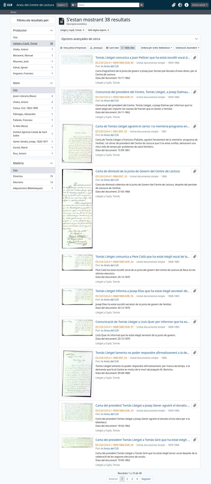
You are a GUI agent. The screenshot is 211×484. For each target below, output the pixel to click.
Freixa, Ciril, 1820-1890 (33, 108)
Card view (112, 47)
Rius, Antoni (33, 154)
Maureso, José (33, 62)
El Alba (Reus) (33, 126)
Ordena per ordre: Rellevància (155, 47)
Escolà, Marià (33, 148)
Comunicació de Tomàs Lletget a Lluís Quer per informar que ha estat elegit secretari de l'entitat (143, 322)
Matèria (18, 163)
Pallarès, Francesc (33, 120)
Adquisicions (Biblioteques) (33, 188)
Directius (33, 176)
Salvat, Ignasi (33, 68)
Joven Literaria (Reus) (33, 96)
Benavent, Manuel (33, 56)
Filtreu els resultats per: (33, 20)
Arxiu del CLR (111, 66)
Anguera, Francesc (33, 74)
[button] (173, 5)
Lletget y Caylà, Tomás (33, 44)
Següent (146, 478)
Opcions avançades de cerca (80, 39)
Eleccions (33, 182)
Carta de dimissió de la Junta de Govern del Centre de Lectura (138, 171)
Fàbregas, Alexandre (33, 114)
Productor (20, 30)
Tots (15, 37)
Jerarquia (96, 47)
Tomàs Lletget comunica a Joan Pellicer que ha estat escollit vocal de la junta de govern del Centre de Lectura (143, 57)
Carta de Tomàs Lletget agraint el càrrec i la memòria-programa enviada (143, 126)
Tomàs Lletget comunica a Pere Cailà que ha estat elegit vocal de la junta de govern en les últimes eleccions (143, 256)
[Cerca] (108, 5)
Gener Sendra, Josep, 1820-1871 (33, 142)
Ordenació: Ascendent (186, 47)
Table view (127, 47)
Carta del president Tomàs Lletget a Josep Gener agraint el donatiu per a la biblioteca (143, 405)
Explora (61, 5)
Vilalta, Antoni (33, 50)
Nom (16, 83)
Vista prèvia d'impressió (73, 47)
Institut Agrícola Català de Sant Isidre (33, 133)
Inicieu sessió (199, 5)
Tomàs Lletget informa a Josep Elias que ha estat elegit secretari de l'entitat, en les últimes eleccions (143, 291)
